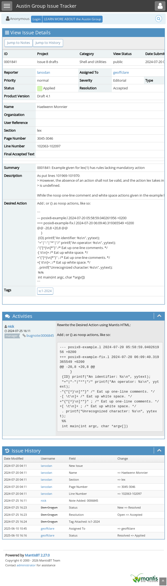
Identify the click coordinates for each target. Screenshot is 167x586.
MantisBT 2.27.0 (37, 555)
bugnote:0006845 (40, 335)
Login (37, 19)
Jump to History (48, 42)
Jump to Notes (18, 42)
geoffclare (121, 72)
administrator (26, 565)
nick (11, 326)
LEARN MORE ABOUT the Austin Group (72, 19)
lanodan (43, 72)
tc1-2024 (45, 291)
